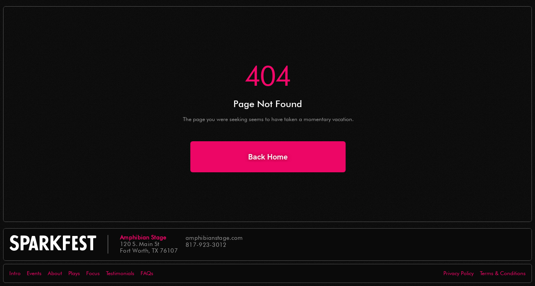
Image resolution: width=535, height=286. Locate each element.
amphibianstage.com (214, 237)
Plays (74, 273)
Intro (15, 273)
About (55, 273)
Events (34, 273)
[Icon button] (490, 244)
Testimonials (120, 273)
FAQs (147, 273)
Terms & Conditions (503, 273)
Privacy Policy (458, 273)
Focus (93, 273)
